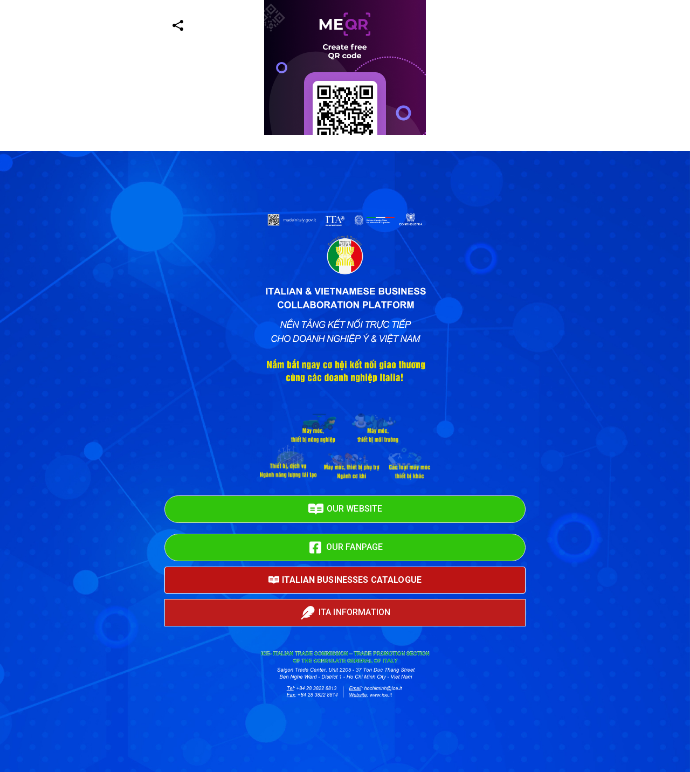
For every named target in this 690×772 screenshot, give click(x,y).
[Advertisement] (323, 210)
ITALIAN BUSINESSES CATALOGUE (345, 580)
